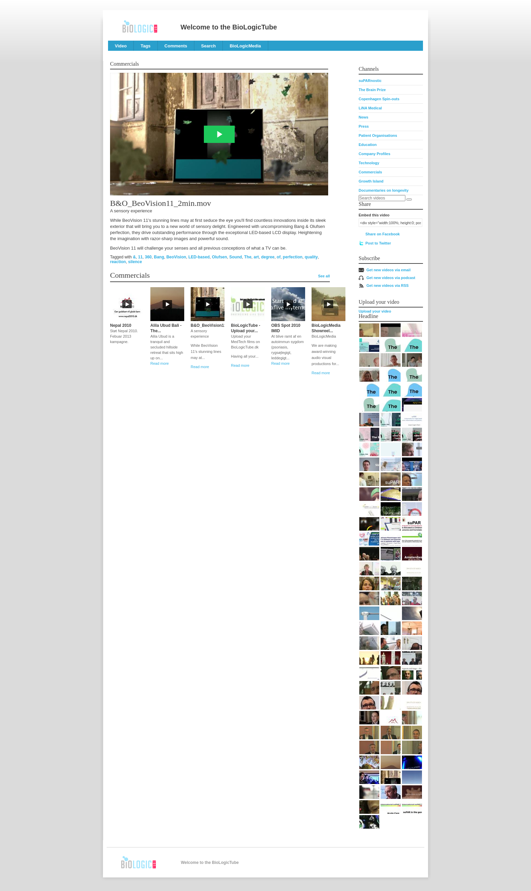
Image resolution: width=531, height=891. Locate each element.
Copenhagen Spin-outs (379, 99)
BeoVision (176, 257)
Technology (369, 163)
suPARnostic (370, 81)
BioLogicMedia (245, 45)
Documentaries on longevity (383, 190)
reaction (118, 261)
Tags (145, 45)
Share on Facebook (382, 234)
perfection (292, 257)
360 (148, 257)
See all (324, 276)
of (278, 257)
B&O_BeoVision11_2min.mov (219, 325)
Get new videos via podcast (390, 278)
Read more (159, 363)
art (256, 257)
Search (208, 45)
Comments (176, 45)
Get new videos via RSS (387, 285)
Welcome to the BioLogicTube (228, 27)
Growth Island (371, 181)
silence (135, 261)
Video (121, 45)
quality (311, 257)
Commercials (370, 172)
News (363, 117)
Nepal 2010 (120, 325)
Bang (159, 257)
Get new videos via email (388, 270)
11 (140, 257)
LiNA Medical (370, 108)
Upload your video (375, 311)
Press (364, 126)
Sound (235, 257)
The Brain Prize (372, 90)
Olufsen (219, 257)
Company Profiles (374, 154)
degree (267, 257)
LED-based (199, 257)
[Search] (409, 199)
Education (368, 145)
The (247, 257)
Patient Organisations (378, 135)
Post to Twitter (378, 243)
